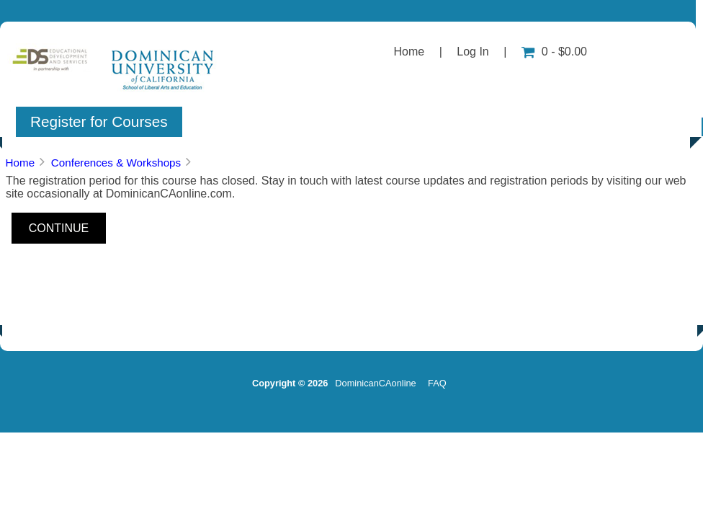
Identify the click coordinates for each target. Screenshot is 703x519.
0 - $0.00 (554, 51)
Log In (472, 51)
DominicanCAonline (375, 383)
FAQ (437, 383)
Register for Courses (99, 121)
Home (409, 51)
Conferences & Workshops (116, 162)
